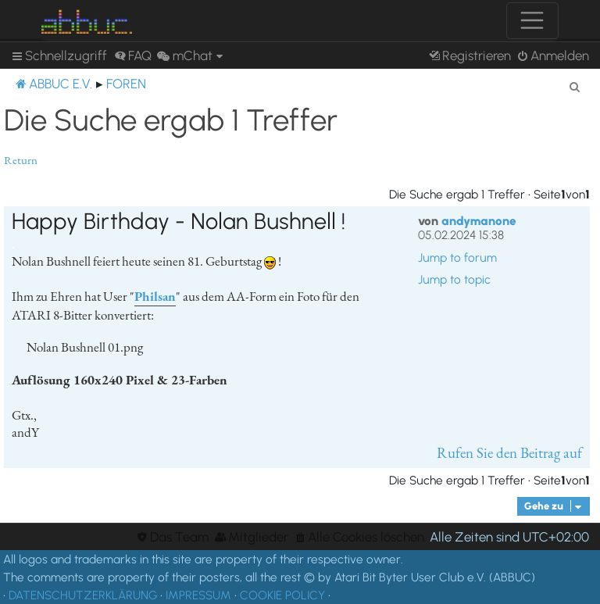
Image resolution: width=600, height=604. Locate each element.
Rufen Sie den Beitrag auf (509, 453)
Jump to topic (454, 280)
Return (21, 160)
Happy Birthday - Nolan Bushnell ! (178, 221)
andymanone (478, 221)
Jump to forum (457, 258)
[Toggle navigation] (532, 21)
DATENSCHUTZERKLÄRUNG (83, 595)
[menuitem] (133, 56)
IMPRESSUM (198, 595)
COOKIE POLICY (282, 595)
